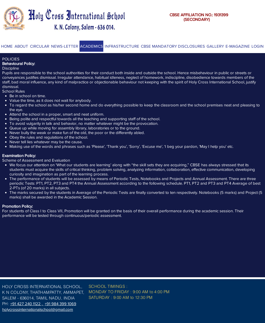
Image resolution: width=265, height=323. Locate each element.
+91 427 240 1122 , (27, 303)
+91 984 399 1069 (60, 303)
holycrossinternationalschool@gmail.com (37, 309)
